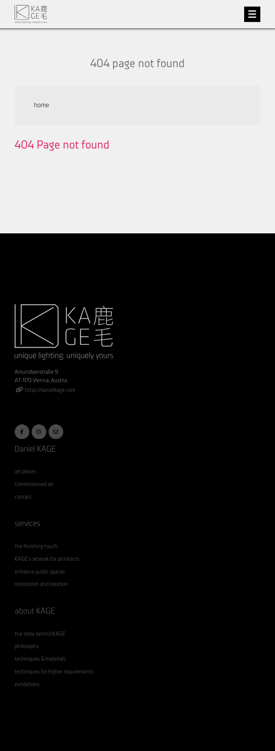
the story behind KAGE (40, 643)
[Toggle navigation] (252, 14)
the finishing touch (36, 556)
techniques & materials (40, 668)
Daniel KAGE (35, 458)
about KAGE (35, 620)
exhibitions (27, 693)
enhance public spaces (40, 581)
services (27, 533)
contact (23, 506)
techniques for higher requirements (54, 680)
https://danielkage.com (50, 399)
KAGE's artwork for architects (47, 568)
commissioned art (34, 493)
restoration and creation (41, 593)
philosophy (27, 655)
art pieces (25, 481)
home (41, 105)
